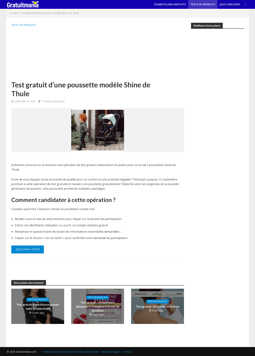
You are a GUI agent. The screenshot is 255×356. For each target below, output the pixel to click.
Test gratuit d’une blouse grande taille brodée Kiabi (37, 306)
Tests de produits (203, 4)
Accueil (13, 13)
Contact (127, 351)
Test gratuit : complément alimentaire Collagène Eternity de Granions (97, 306)
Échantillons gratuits (170, 4)
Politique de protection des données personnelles (71, 351)
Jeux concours (230, 4)
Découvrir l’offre (28, 249)
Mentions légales (111, 351)
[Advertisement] (82, 54)
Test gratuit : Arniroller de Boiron (157, 306)
